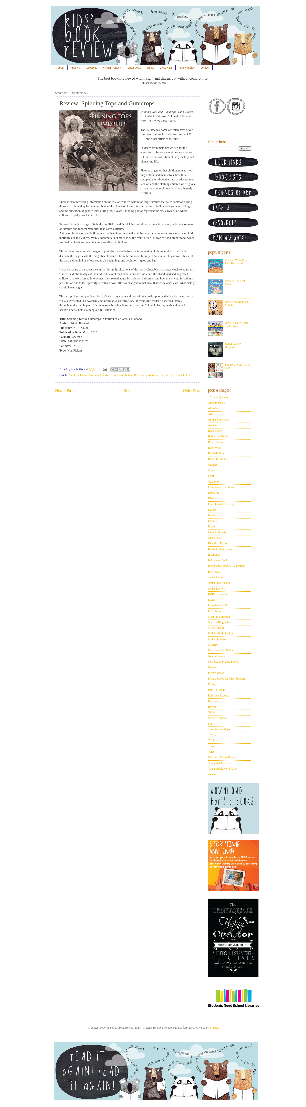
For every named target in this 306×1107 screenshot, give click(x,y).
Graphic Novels (217, 532)
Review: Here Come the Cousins (236, 324)
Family (104, 375)
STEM (212, 712)
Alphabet (213, 408)
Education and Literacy (221, 504)
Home (128, 390)
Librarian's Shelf (217, 605)
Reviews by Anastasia (146, 375)
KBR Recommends (219, 594)
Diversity (213, 498)
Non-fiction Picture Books (223, 661)
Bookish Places (217, 453)
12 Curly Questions (219, 397)
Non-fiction (126, 375)
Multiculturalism (217, 639)
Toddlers (213, 740)
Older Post (191, 390)
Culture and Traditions (221, 487)
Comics (212, 470)
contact (205, 67)
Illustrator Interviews (220, 549)
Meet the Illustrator (219, 616)
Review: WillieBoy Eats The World (236, 262)
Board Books (215, 442)
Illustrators (214, 554)
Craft (211, 475)
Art (210, 414)
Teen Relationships (219, 729)
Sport (211, 723)
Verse (211, 751)
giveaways (166, 67)
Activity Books (216, 402)
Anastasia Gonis (77, 375)
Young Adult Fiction (220, 763)
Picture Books (216, 672)
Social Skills (184, 375)
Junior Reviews (217, 588)
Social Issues (168, 375)
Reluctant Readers (218, 695)
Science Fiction (217, 718)
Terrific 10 (214, 735)
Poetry (212, 684)
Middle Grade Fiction (220, 633)
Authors (212, 425)
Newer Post (64, 390)
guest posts (134, 67)
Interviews (214, 571)
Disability (213, 492)
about (61, 67)
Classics (212, 464)
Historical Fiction (218, 543)
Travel (211, 746)
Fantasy (212, 521)
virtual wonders (112, 67)
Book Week (214, 447)
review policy (186, 67)
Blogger (214, 1027)
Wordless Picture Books (221, 757)
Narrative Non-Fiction (221, 650)
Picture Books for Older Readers (226, 678)
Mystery (213, 644)
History (114, 375)
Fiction (212, 526)
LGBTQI (213, 599)
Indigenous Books (218, 560)
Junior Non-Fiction (219, 582)
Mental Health (216, 628)
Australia (93, 375)
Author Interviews (218, 419)
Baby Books (215, 430)
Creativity (214, 481)
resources (91, 67)
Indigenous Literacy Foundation (226, 565)
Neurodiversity (216, 656)
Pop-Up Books (216, 689)
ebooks (212, 774)
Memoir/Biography (219, 622)
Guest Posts (215, 537)
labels (150, 67)
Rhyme (212, 706)
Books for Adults (218, 459)
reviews (75, 67)
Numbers (213, 667)
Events (212, 509)
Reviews (213, 701)
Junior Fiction (216, 577)
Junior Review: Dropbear (233, 345)
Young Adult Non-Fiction (222, 768)
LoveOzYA (214, 611)
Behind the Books (218, 436)
